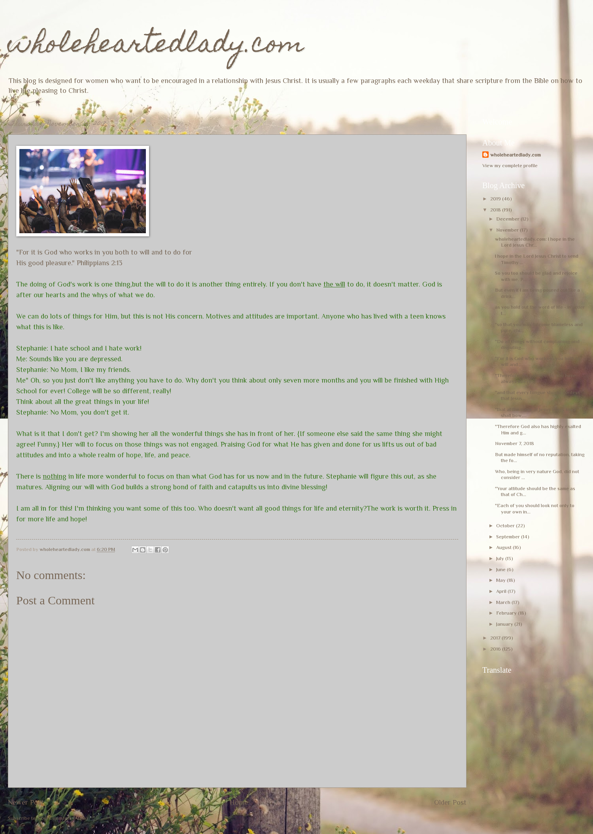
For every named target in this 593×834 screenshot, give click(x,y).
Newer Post (26, 802)
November (508, 230)
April (502, 591)
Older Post (450, 802)
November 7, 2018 (514, 443)
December (508, 219)
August (504, 547)
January (505, 624)
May (501, 580)
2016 (496, 649)
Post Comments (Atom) (63, 818)
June (501, 569)
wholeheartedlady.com (156, 46)
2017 (496, 638)
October (506, 525)
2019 (496, 199)
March (504, 602)
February (507, 613)
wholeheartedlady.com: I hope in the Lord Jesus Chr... (535, 242)
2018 (496, 210)
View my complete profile (510, 165)
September (508, 537)
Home (239, 802)
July (500, 558)
